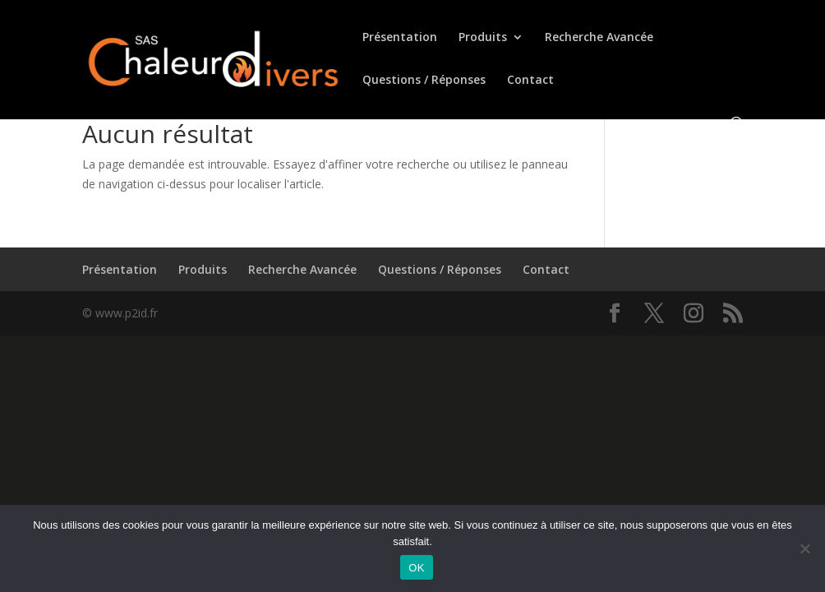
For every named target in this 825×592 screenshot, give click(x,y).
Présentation (399, 37)
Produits (483, 37)
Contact (530, 80)
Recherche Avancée (599, 37)
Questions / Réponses (424, 80)
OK (416, 568)
